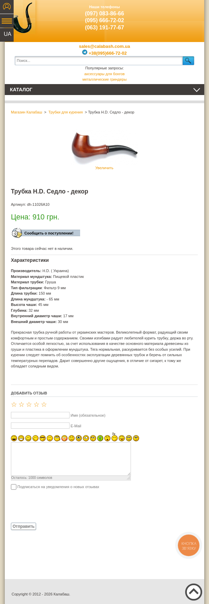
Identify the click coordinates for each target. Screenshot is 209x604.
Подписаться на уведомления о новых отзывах (58, 487)
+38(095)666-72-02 (104, 53)
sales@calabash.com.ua (104, 46)
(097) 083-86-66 (104, 13)
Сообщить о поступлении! (49, 233)
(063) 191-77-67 (104, 27)
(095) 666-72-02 (104, 20)
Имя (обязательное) (88, 415)
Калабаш (20, 17)
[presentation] (63, 506)
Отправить (23, 526)
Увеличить (104, 149)
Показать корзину (189, 15)
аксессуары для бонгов (104, 74)
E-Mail (76, 426)
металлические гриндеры (105, 79)
